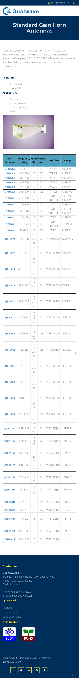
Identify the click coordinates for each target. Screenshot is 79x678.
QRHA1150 (10, 539)
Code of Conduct (12, 616)
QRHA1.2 (10, 173)
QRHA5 (10, 211)
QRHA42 (10, 349)
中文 (74, 2)
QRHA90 (10, 414)
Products (7, 607)
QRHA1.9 (10, 182)
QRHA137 (10, 440)
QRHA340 (10, 502)
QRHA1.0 (10, 168)
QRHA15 (10, 269)
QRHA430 (10, 510)
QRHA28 (10, 317)
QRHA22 (10, 301)
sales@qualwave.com (21, 595)
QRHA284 (10, 489)
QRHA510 (10, 518)
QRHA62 (10, 382)
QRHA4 (10, 204)
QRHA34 (10, 333)
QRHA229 (10, 477)
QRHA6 (10, 217)
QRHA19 (10, 285)
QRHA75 (10, 398)
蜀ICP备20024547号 (12, 661)
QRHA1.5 (10, 178)
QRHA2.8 (10, 191)
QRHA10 (10, 238)
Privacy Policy (10, 612)
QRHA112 (10, 428)
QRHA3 (10, 198)
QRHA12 (10, 253)
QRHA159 (10, 452)
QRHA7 (10, 224)
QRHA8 (10, 230)
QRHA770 (10, 530)
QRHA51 (10, 366)
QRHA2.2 (10, 187)
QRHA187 (10, 465)
